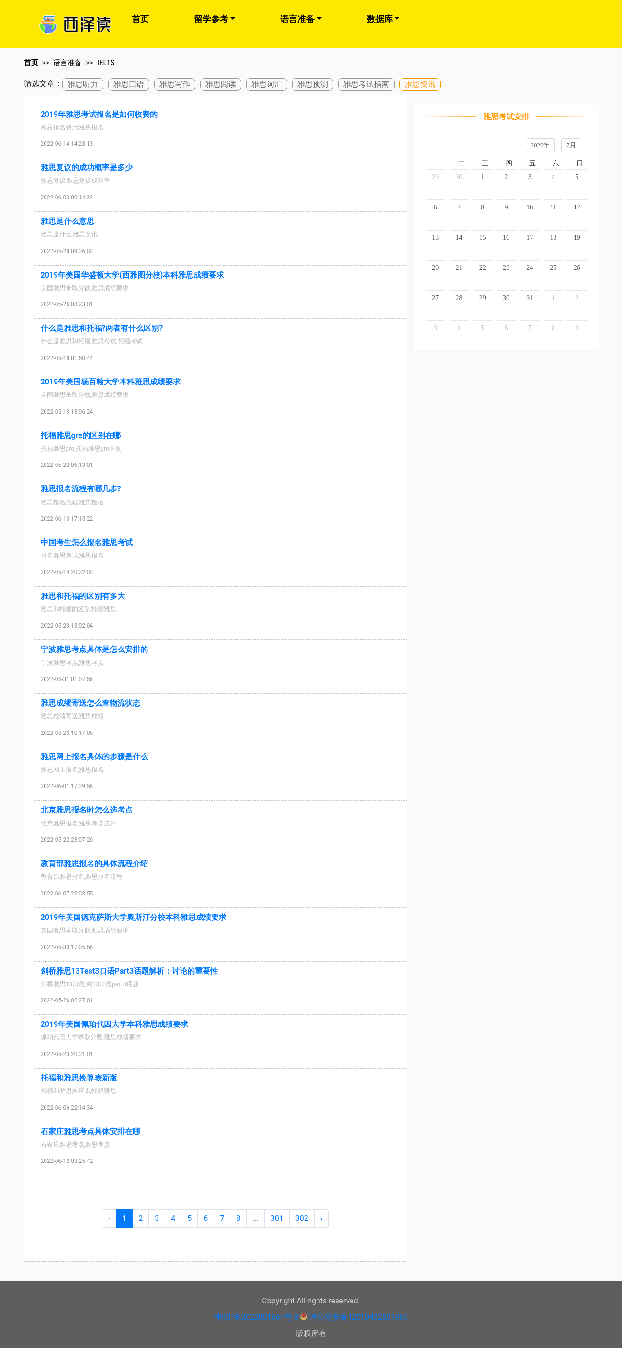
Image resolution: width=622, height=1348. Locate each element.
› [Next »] (321, 1218)
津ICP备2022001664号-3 (256, 1317)
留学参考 (211, 19)
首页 (140, 19)
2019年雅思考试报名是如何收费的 (99, 114)
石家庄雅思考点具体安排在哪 (90, 1131)
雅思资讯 (420, 84)
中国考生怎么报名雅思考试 (87, 542)
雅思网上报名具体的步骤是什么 (94, 756)
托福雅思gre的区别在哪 (81, 435)
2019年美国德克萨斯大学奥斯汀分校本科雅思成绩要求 (134, 917)
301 (277, 1218)
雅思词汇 (266, 84)
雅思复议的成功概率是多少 (87, 167)
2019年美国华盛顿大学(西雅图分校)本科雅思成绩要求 (133, 274)
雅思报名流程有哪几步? (81, 488)
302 (301, 1218)
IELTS (105, 62)
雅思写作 (174, 84)
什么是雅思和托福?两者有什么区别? (102, 328)
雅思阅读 (220, 84)
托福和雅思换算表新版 (79, 1077)
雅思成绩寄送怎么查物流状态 (90, 703)
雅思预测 (312, 84)
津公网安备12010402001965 (358, 1317)
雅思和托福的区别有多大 (83, 596)
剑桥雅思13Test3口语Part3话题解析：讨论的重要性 (129, 971)
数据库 (380, 19)
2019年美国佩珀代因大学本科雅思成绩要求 (115, 1024)
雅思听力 (83, 84)
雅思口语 (128, 84)
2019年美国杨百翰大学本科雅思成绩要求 (111, 381)
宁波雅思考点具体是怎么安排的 (94, 649)
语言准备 (297, 19)
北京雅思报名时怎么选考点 (87, 809)
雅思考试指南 (366, 84)
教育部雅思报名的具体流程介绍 (94, 863)
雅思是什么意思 (67, 221)
